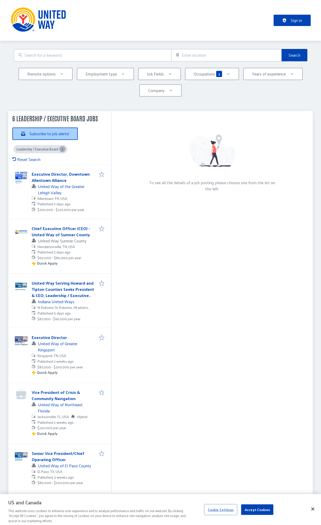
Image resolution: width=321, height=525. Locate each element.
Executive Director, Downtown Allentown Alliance (61, 177)
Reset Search (26, 159)
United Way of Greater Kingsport (58, 346)
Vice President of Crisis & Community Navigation (56, 395)
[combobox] (92, 55)
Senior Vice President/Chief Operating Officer (58, 456)
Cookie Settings (221, 514)
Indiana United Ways (56, 301)
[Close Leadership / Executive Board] (62, 149)
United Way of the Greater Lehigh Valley (61, 189)
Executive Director (49, 337)
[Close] (312, 513)
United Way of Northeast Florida (60, 407)
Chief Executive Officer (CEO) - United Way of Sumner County (61, 231)
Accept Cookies (257, 514)
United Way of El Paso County (64, 465)
